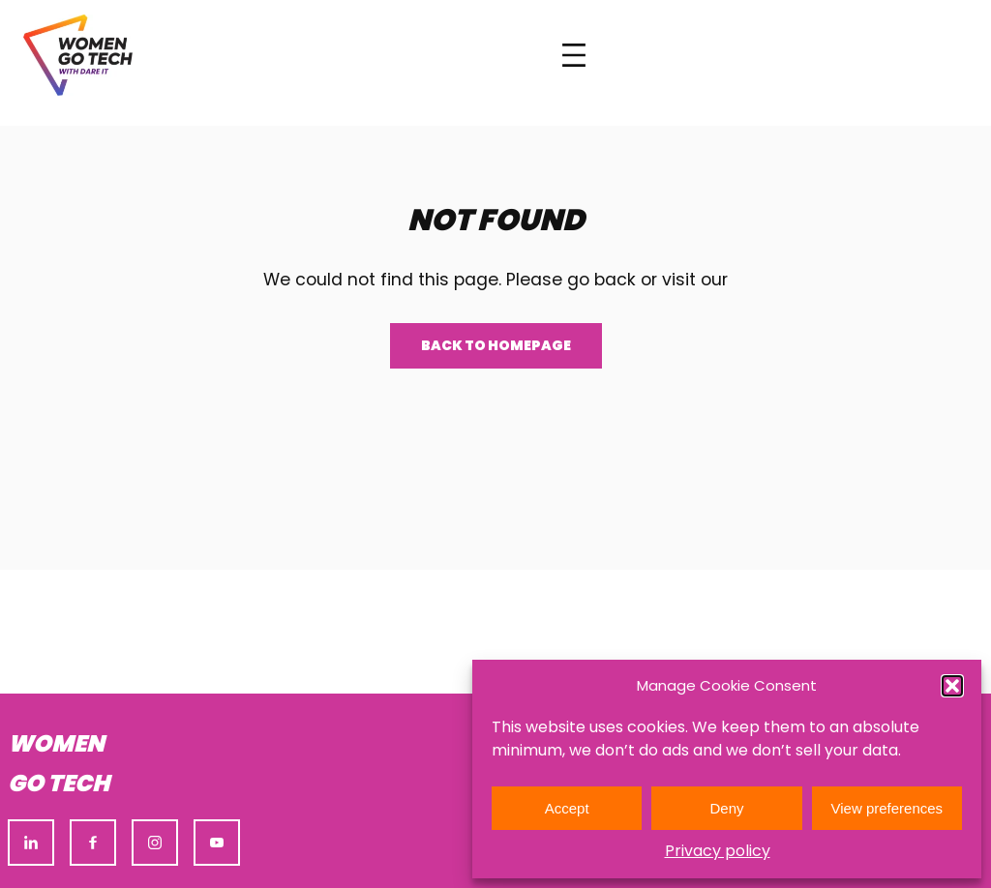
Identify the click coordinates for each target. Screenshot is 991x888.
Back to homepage (496, 345)
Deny (726, 808)
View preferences (887, 808)
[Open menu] (574, 55)
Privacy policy (717, 851)
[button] (952, 686)
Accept (567, 808)
